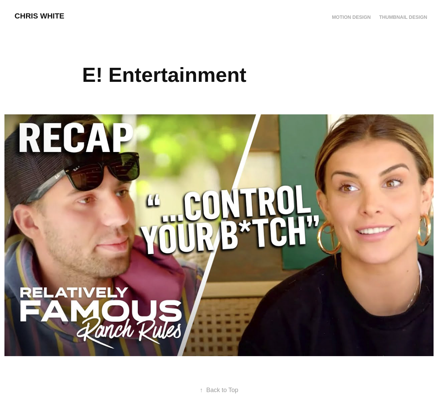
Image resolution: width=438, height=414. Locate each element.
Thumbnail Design (403, 17)
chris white (39, 16)
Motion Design (351, 17)
